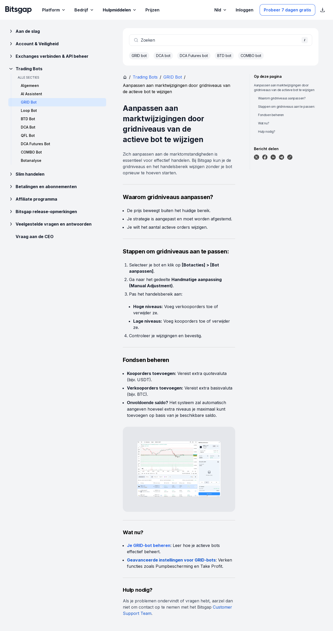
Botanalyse (31, 160)
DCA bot (163, 55)
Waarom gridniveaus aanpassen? (281, 98)
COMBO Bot (31, 152)
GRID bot (139, 55)
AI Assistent (31, 94)
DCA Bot (28, 127)
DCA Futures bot (194, 55)
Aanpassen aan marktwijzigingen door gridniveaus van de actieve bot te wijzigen (284, 87)
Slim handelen (26, 174)
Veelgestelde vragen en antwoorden (50, 224)
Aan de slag (24, 31)
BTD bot (224, 55)
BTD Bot (28, 119)
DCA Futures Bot (35, 144)
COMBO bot (251, 55)
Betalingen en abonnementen (42, 186)
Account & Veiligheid (33, 43)
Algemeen (30, 85)
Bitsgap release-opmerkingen (42, 211)
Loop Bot (29, 110)
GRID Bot (172, 77)
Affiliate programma (32, 199)
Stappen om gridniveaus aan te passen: (286, 107)
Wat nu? (263, 123)
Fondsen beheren (271, 115)
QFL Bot (28, 135)
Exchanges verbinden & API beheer (48, 56)
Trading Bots (25, 68)
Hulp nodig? (266, 131)
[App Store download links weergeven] (322, 10)
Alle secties (28, 77)
